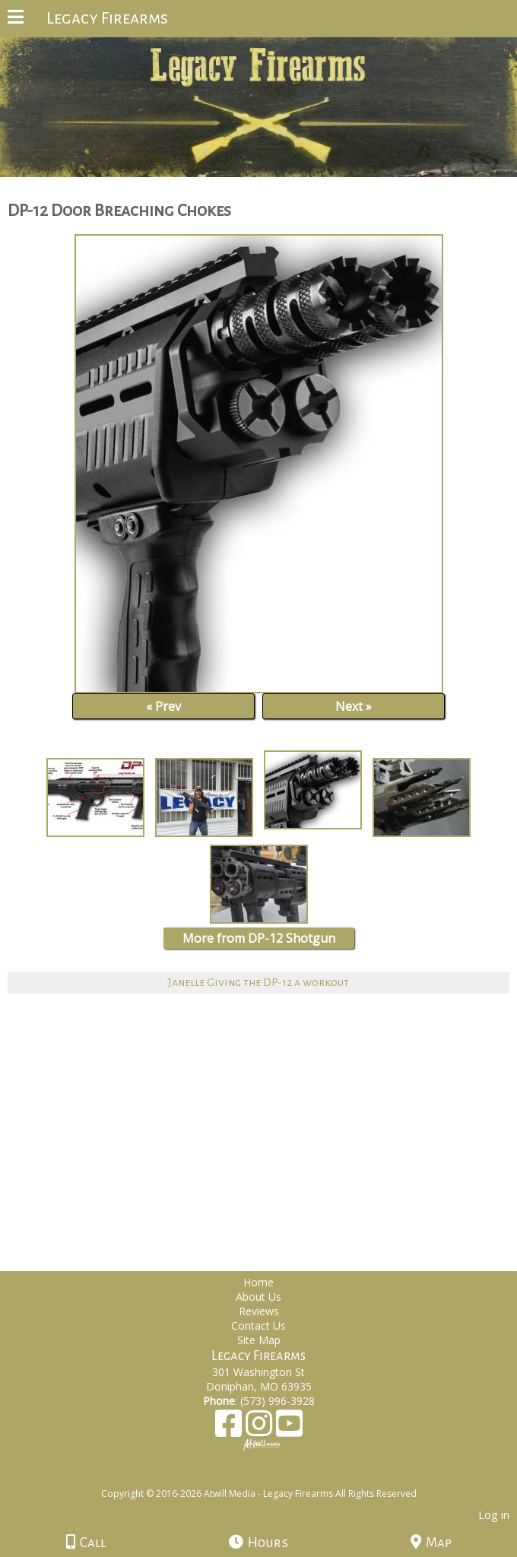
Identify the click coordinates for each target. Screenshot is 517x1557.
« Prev (163, 706)
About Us (258, 1296)
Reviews (259, 1311)
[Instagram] (261, 1429)
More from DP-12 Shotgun (258, 938)
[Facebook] (230, 1429)
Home (258, 1282)
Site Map (259, 1340)
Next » (353, 706)
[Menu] (16, 19)
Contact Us (258, 1325)
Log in (493, 1515)
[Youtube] (289, 1429)
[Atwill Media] (272, 1477)
